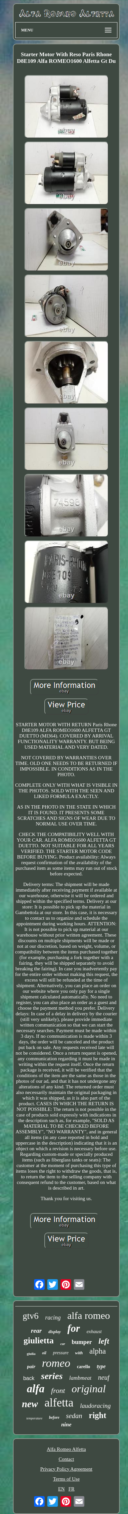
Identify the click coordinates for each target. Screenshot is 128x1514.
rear (36, 1330)
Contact (66, 1459)
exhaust (94, 1331)
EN (61, 1489)
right (98, 1415)
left (104, 1341)
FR (71, 1489)
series (52, 1376)
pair (31, 1366)
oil (44, 1353)
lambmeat (80, 1378)
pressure (60, 1352)
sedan (74, 1416)
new (30, 1404)
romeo (56, 1363)
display (54, 1331)
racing (53, 1317)
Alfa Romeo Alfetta (66, 1449)
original (89, 1389)
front (58, 1390)
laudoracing (95, 1405)
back (28, 1378)
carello (83, 1366)
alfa (35, 1389)
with (79, 1352)
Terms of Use (66, 1479)
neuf (103, 1377)
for (73, 1328)
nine (66, 1424)
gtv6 (30, 1316)
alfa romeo (88, 1315)
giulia (31, 1354)
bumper (82, 1342)
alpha (97, 1351)
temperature (34, 1418)
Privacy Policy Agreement (66, 1469)
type (101, 1366)
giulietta (38, 1340)
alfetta (59, 1402)
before (54, 1417)
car (62, 1344)
